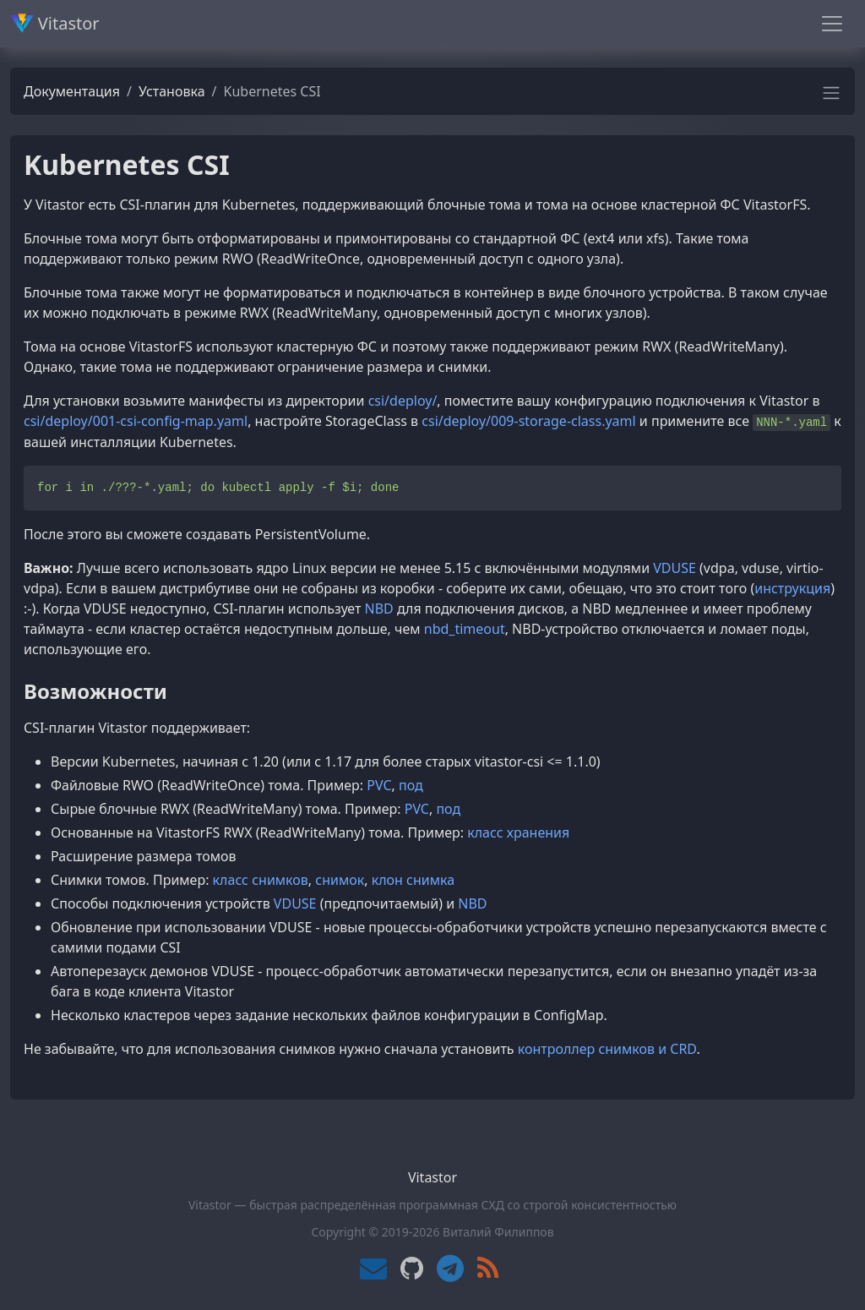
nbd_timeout (464, 629)
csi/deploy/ (403, 400)
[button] (831, 98)
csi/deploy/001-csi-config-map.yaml (136, 421)
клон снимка (413, 880)
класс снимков (260, 880)
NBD (379, 608)
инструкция (792, 588)
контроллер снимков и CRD (607, 1049)
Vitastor (55, 23)
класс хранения (518, 832)
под (411, 785)
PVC (379, 785)
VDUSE (674, 568)
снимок (339, 880)
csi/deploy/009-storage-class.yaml (528, 421)
